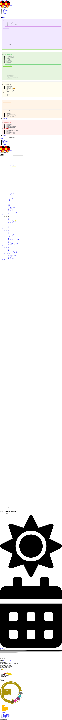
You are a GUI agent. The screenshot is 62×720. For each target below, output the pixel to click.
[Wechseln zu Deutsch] (4, 669)
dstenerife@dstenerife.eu (7, 660)
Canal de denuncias (5, 707)
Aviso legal (4, 710)
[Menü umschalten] (32, 81)
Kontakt (4, 705)
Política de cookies (5, 709)
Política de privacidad (5, 708)
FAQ (3, 706)
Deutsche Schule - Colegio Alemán (6, 5)
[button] (1, 138)
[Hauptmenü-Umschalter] (2, 155)
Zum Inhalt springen (3, 0)
